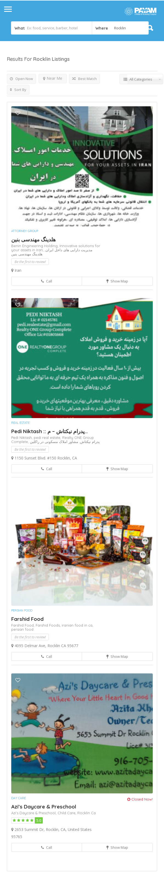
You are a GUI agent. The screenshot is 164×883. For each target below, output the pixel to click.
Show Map (117, 281)
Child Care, (67, 813)
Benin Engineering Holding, (35, 246)
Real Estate (20, 423)
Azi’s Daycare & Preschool (43, 806)
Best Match (84, 78)
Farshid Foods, (49, 625)
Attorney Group (24, 231)
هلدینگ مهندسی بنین (33, 239)
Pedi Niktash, (22, 437)
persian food (22, 629)
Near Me (52, 78)
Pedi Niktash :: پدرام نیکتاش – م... (49, 431)
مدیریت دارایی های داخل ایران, (68, 250)
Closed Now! (140, 799)
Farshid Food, (23, 625)
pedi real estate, (48, 437)
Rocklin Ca (86, 813)
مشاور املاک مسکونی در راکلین (54, 441)
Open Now (21, 78)
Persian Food (21, 610)
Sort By (18, 89)
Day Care (18, 798)
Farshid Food (27, 619)
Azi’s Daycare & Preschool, (34, 813)
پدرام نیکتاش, (89, 441)
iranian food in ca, (77, 625)
